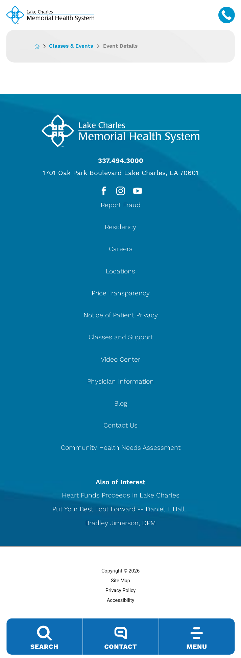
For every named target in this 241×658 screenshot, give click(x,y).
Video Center (120, 360)
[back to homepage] (42, 46)
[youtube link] (138, 191)
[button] (235, 642)
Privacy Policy (120, 592)
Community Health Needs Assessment (120, 449)
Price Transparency (121, 294)
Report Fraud (121, 206)
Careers (120, 250)
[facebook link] (102, 191)
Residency (120, 228)
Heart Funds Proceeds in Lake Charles (120, 496)
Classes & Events (77, 46)
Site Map (120, 582)
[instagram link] (120, 191)
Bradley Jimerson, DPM (120, 524)
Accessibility (120, 602)
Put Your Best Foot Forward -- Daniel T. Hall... (120, 510)
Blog (120, 404)
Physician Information (120, 382)
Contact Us (120, 426)
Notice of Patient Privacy (120, 316)
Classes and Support (121, 338)
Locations (120, 272)
